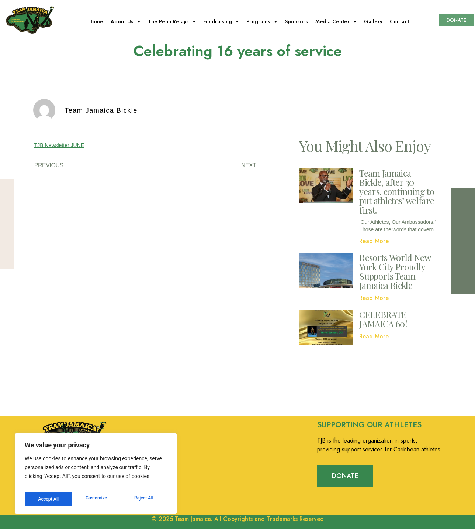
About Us (126, 21)
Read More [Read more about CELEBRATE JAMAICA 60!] (374, 336)
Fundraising (221, 21)
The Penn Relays (172, 21)
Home (95, 21)
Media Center (336, 21)
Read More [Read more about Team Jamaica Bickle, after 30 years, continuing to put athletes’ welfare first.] (374, 241)
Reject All (96, 499)
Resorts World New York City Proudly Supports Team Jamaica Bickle (394, 271)
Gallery (373, 21)
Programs (261, 21)
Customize (48, 499)
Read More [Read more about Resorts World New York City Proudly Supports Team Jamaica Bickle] (374, 298)
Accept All (144, 499)
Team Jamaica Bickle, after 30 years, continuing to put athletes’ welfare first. (396, 191)
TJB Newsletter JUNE (59, 145)
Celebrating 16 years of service (238, 51)
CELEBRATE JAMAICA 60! (383, 319)
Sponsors (296, 21)
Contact (399, 21)
